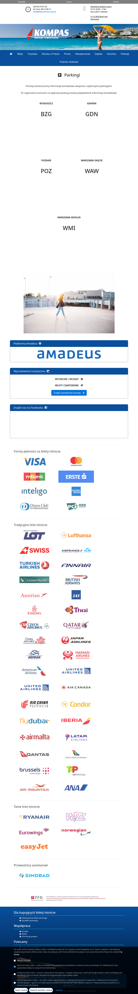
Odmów (59, 990)
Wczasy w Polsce (50, 54)
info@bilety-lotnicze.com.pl (44, 12)
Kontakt (21, 1)
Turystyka (32, 54)
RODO (116, 1)
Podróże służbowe (69, 62)
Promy (67, 54)
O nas (69, 1)
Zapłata (98, 54)
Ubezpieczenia (82, 54)
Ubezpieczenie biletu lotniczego (34, 918)
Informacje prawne (29, 936)
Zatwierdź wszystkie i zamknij (41, 990)
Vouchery (111, 54)
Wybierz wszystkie (24, 960)
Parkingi (125, 54)
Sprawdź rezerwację (29, 920)
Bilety (20, 54)
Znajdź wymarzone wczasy (69, 392)
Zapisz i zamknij (21, 990)
